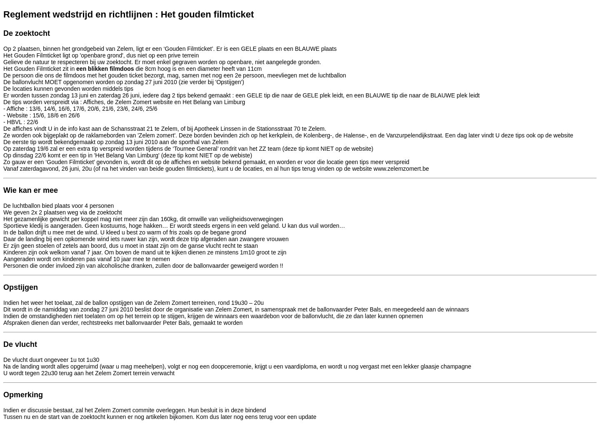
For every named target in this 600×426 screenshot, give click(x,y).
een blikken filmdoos (104, 68)
